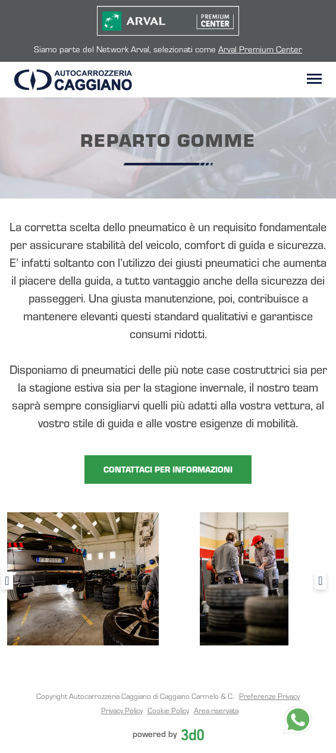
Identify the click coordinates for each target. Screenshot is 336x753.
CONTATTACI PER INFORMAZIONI (168, 469)
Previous (7, 581)
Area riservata (216, 710)
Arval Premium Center (260, 49)
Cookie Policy (168, 710)
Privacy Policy (122, 710)
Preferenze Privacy (269, 696)
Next (320, 581)
